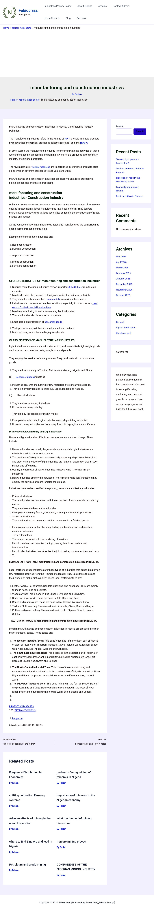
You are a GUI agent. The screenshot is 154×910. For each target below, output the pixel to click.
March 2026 (122, 267)
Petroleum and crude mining (28, 864)
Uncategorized (124, 333)
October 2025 (123, 295)
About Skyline (83, 6)
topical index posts (126, 327)
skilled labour (75, 287)
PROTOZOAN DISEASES (22, 706)
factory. (84, 142)
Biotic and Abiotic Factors (130, 196)
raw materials (53, 299)
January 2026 (123, 278)
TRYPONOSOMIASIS (26, 710)
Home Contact (137, 6)
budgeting (17, 718)
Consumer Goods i (25, 376)
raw (67, 138)
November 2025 (124, 289)
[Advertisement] (77, 52)
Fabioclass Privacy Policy (57, 6)
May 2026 (121, 256)
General (120, 322)
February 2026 (124, 273)
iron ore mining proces (72, 841)
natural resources (41, 166)
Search (119, 126)
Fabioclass (28, 10)
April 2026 (121, 262)
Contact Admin (116, 6)
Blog (45, 18)
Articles (99, 6)
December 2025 (124, 284)
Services (57, 18)
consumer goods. (54, 321)
